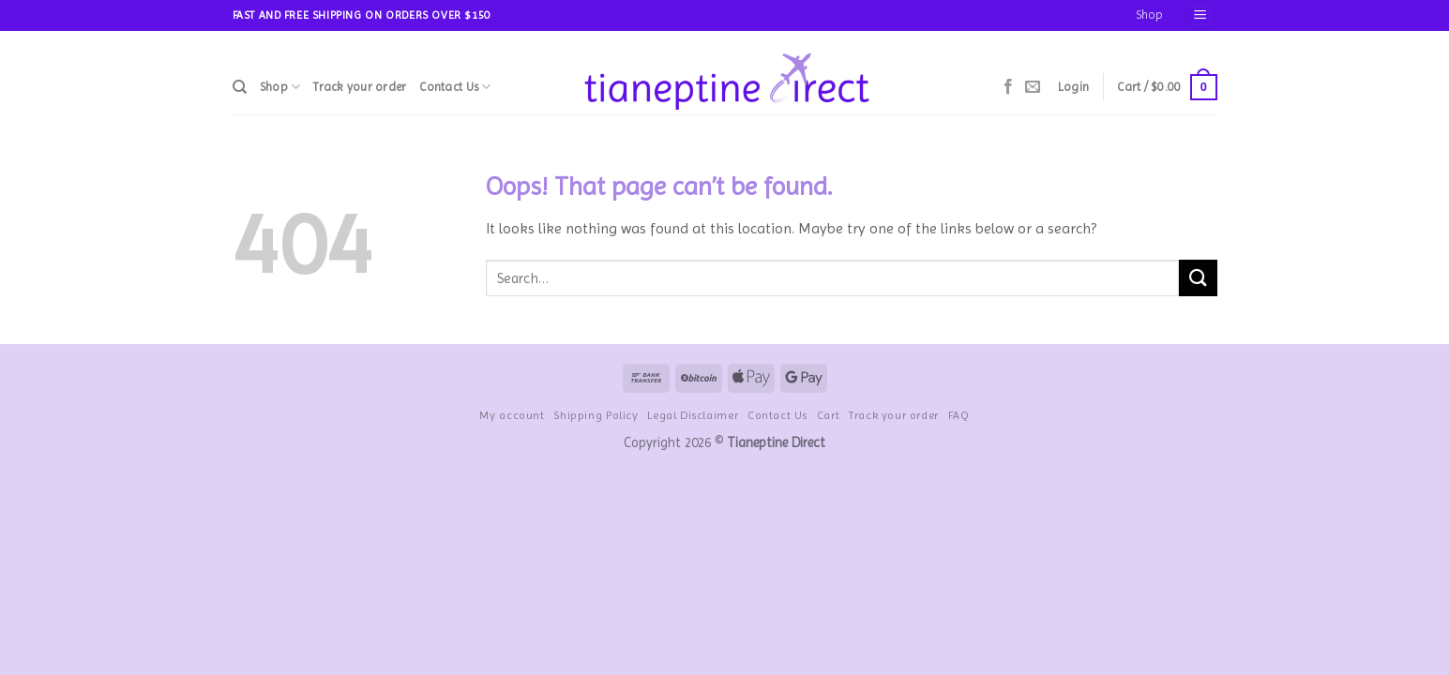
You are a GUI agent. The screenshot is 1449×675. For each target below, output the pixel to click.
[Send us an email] (1032, 87)
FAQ (959, 415)
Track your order (359, 87)
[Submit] (1197, 278)
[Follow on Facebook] (1008, 87)
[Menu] (1200, 15)
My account (511, 415)
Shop (1149, 15)
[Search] (240, 87)
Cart (828, 415)
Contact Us (455, 87)
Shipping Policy (595, 415)
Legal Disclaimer (692, 415)
